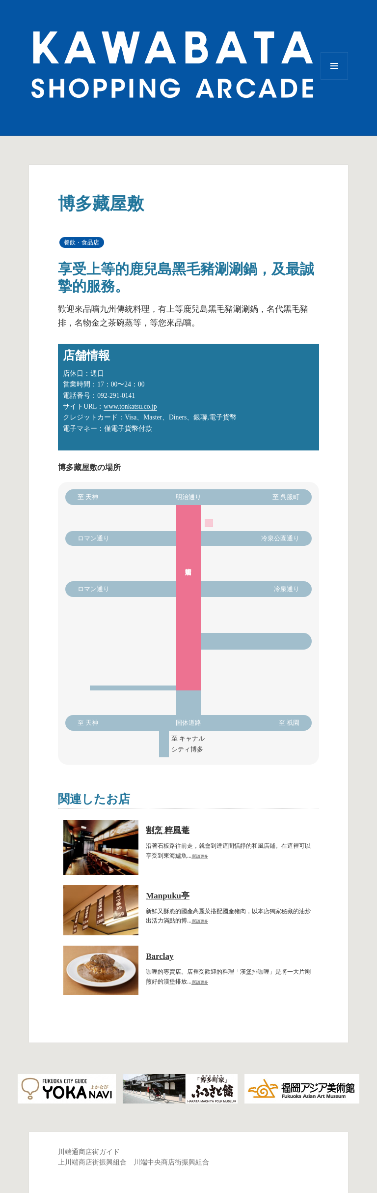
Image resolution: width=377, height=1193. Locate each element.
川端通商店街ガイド (89, 1152)
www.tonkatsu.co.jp (130, 406)
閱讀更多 (199, 856)
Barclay (159, 956)
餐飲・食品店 (81, 242)
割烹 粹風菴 (167, 830)
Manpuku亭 (167, 895)
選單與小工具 (334, 79)
